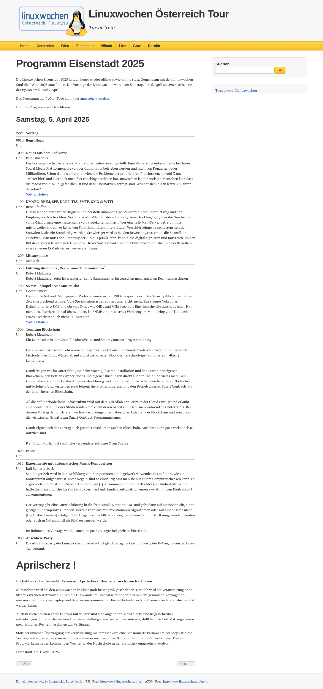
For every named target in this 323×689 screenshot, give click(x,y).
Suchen (222, 64)
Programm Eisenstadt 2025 (80, 63)
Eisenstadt (85, 46)
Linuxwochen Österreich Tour (159, 14)
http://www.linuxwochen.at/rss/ (121, 681)
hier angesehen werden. (91, 98)
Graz (137, 46)
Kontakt (21, 681)
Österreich (45, 46)
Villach (106, 46)
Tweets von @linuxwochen (236, 90)
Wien (65, 46)
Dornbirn (155, 46)
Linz (122, 46)
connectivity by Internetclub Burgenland (54, 681)
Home (24, 46)
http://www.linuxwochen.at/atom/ (185, 681)
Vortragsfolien (37, 194)
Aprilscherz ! (46, 565)
